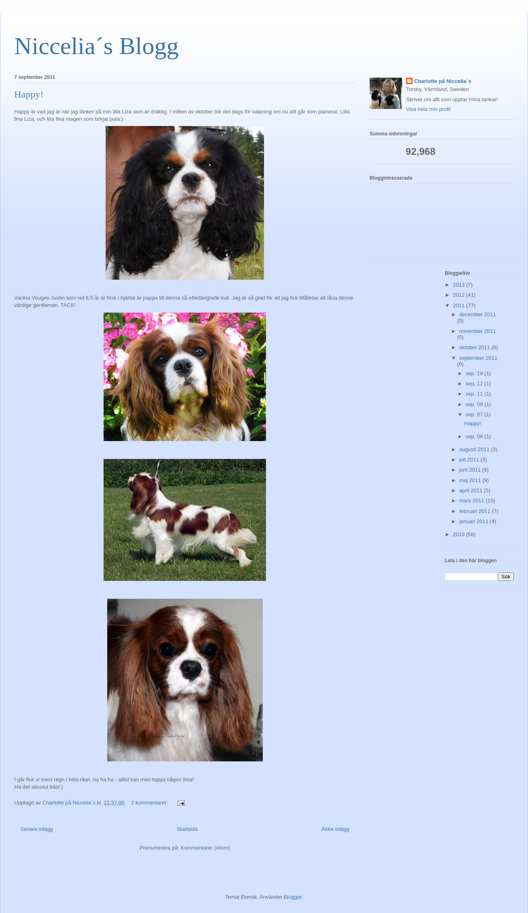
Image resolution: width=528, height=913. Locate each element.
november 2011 (477, 331)
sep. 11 (474, 394)
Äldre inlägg (335, 829)
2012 (459, 295)
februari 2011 (475, 511)
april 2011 (471, 490)
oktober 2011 (475, 347)
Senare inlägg (36, 829)
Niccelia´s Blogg (96, 46)
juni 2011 (470, 470)
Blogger (292, 897)
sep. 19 (474, 373)
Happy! (28, 94)
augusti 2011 (475, 449)
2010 (459, 534)
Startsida (187, 829)
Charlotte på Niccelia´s (442, 81)
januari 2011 (474, 521)
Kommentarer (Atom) (205, 848)
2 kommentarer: (150, 803)
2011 (459, 305)
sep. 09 (474, 404)
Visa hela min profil (428, 109)
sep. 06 (474, 436)
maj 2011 (471, 480)
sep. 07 (474, 414)
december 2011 (477, 314)
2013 (459, 285)
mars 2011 (472, 501)
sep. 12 (474, 383)
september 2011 (478, 358)
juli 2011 (469, 459)
